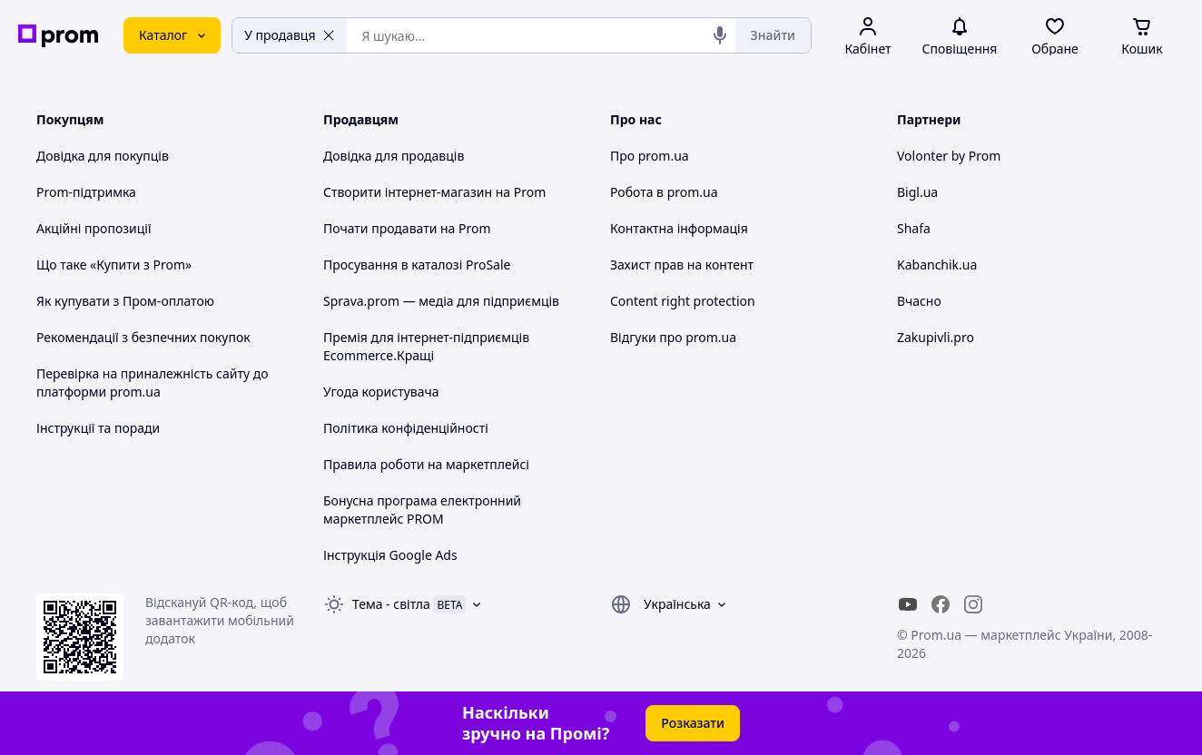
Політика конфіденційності (405, 427)
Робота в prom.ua (664, 192)
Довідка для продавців (393, 155)
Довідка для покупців (102, 155)
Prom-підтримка (86, 192)
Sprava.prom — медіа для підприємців (441, 300)
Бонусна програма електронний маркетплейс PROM (422, 509)
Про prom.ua (649, 155)
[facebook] (940, 604)
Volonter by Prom (948, 155)
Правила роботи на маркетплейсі (426, 464)
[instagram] (973, 604)
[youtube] (908, 604)
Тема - (391, 604)
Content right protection (682, 300)
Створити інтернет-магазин (407, 192)
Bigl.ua (917, 192)
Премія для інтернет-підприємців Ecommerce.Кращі (426, 346)
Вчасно (919, 300)
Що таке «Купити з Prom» (114, 264)
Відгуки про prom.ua (673, 337)
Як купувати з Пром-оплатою (125, 300)
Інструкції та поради (98, 427)
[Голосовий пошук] (719, 35)
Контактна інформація (679, 228)
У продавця (289, 35)
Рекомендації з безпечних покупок (143, 337)
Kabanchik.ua (937, 264)
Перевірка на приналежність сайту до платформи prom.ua (152, 382)
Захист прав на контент (682, 264)
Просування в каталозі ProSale (416, 264)
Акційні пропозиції (94, 228)
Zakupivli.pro (935, 337)
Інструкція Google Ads (390, 555)
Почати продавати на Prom (407, 228)
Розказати (692, 722)
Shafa (914, 228)
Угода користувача (381, 391)
